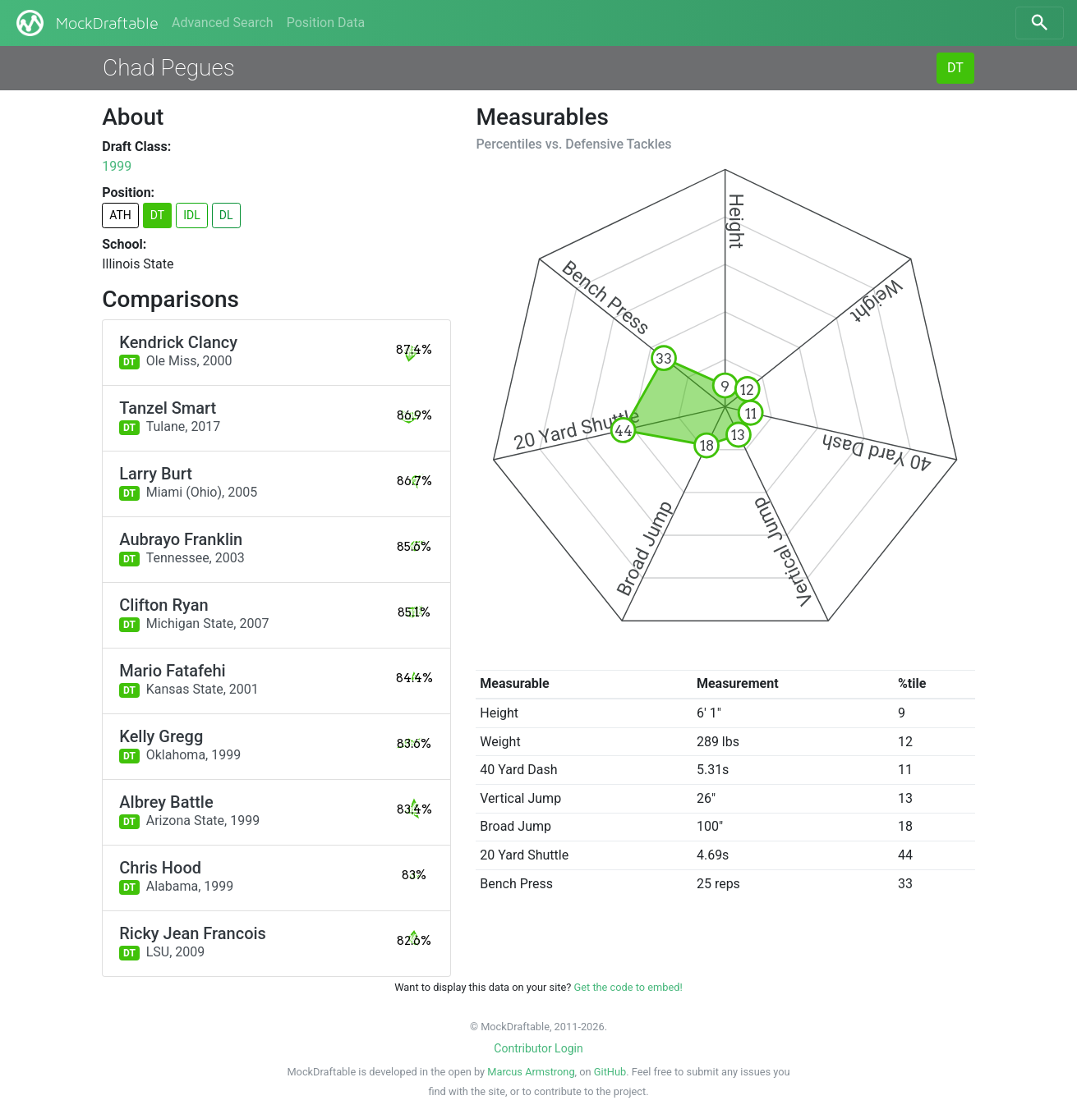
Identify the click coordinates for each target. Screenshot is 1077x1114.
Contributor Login (538, 1048)
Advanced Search (223, 22)
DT (955, 68)
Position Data (326, 22)
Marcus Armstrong (530, 1072)
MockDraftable (86, 23)
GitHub (610, 1072)
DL (226, 215)
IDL (191, 215)
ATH (120, 215)
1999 (116, 166)
